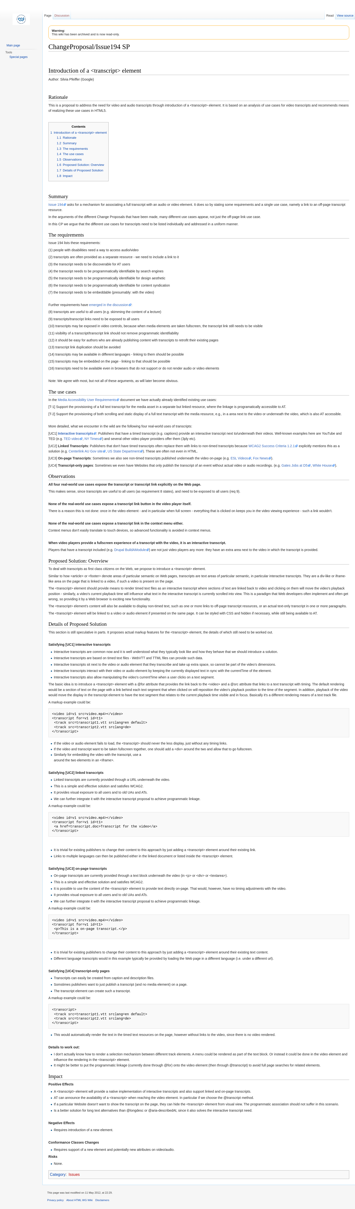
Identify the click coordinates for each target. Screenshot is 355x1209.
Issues (74, 1174)
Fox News (260, 458)
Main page (13, 45)
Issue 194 (55, 205)
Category (58, 1174)
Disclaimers (102, 1200)
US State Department (124, 451)
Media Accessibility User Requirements (87, 400)
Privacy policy (55, 1200)
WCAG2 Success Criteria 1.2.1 (272, 446)
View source (345, 15)
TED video (71, 439)
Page (47, 15)
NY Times (92, 439)
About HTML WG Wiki (79, 1200)
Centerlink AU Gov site (86, 451)
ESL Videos (239, 458)
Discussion (61, 15)
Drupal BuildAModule (130, 550)
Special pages (18, 57)
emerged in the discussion (108, 305)
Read (330, 15)
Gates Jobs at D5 (295, 465)
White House (322, 465)
